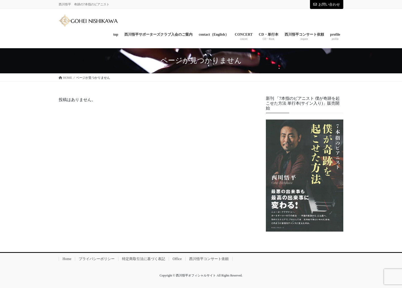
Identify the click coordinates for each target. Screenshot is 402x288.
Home (67, 259)
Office (177, 259)
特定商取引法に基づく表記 (143, 259)
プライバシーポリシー (97, 259)
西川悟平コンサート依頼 (209, 259)
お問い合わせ (326, 4)
